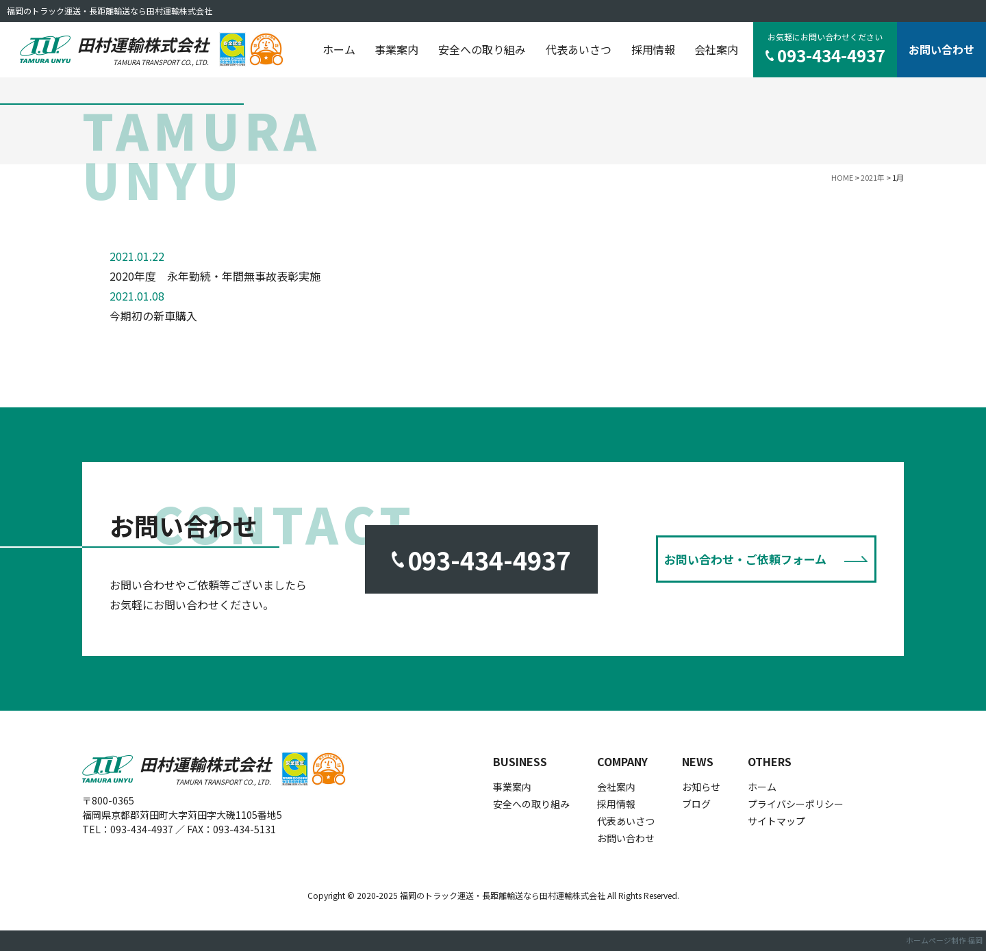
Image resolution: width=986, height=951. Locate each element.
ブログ (696, 804)
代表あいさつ (578, 49)
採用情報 (653, 49)
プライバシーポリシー (796, 804)
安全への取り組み (482, 49)
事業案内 (396, 49)
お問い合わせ (941, 49)
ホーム (339, 49)
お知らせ (701, 787)
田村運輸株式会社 (143, 49)
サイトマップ (776, 821)
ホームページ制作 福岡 (944, 940)
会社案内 (716, 49)
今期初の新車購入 (153, 315)
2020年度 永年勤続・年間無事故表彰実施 (215, 276)
